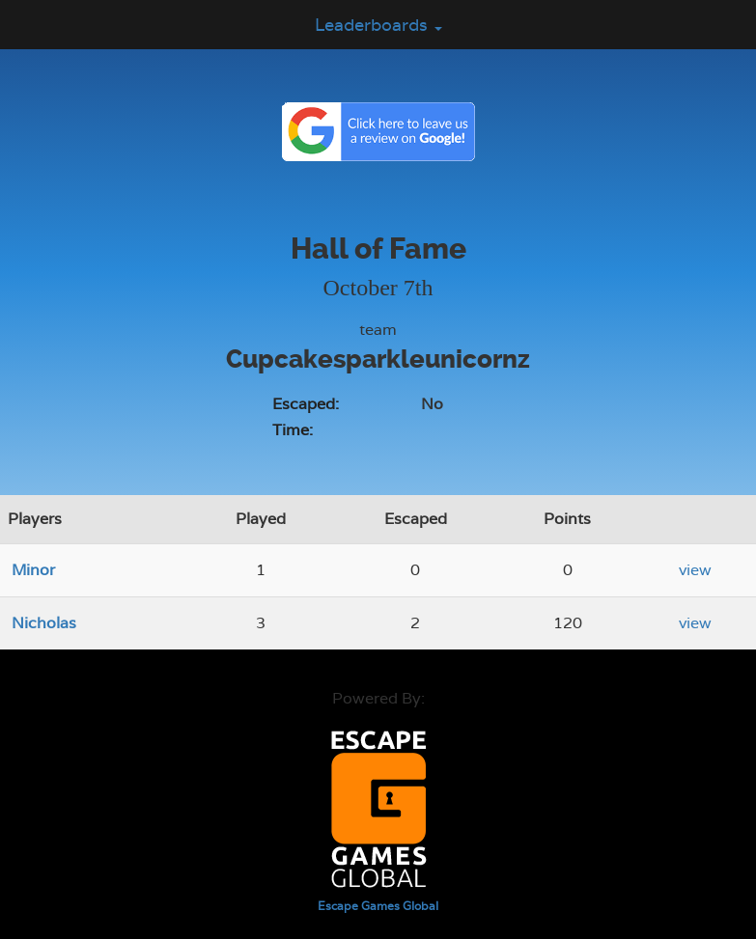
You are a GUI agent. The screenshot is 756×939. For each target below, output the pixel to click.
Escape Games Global (378, 906)
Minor (33, 570)
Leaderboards (378, 25)
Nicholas (44, 623)
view (695, 570)
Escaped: (305, 404)
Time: (292, 430)
